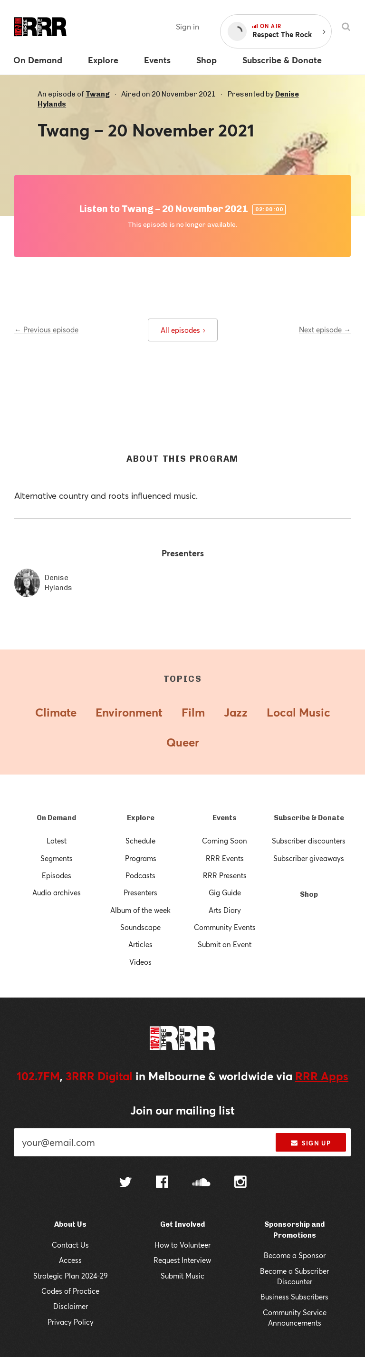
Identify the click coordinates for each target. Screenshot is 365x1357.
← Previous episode (46, 329)
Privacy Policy (71, 1322)
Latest (57, 840)
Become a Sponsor (295, 1255)
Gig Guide (225, 892)
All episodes (183, 330)
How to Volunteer (182, 1245)
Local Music (298, 712)
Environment (129, 712)
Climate (56, 712)
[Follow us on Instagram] (240, 1183)
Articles (140, 944)
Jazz (236, 712)
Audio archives (56, 892)
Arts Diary (225, 910)
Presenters (140, 892)
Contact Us (70, 1245)
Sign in (187, 26)
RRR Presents (225, 875)
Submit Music (182, 1275)
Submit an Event (224, 944)
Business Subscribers (294, 1296)
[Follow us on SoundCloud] (201, 1183)
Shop (309, 894)
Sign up (310, 1143)
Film (193, 712)
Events (224, 818)
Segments (56, 858)
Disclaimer (70, 1306)
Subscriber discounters (309, 840)
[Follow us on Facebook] (162, 1183)
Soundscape (140, 927)
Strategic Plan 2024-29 (70, 1275)
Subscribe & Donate (309, 818)
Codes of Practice (70, 1291)
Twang (98, 94)
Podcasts (140, 875)
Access (70, 1260)
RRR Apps (321, 1076)
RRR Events (225, 858)
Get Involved (182, 1224)
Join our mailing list (182, 1110)
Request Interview (182, 1260)
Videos (140, 962)
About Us (70, 1224)
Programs (140, 858)
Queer (182, 742)
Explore (140, 818)
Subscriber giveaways (308, 858)
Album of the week (140, 910)
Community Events (225, 927)
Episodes (56, 875)
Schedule (140, 840)
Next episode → (325, 329)
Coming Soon (224, 840)
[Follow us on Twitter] (125, 1183)
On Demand (56, 818)
